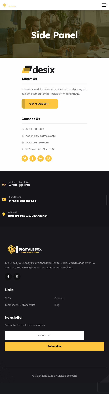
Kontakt (59, 298)
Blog (57, 305)
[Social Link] (25, 158)
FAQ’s (8, 298)
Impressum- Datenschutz (20, 305)
